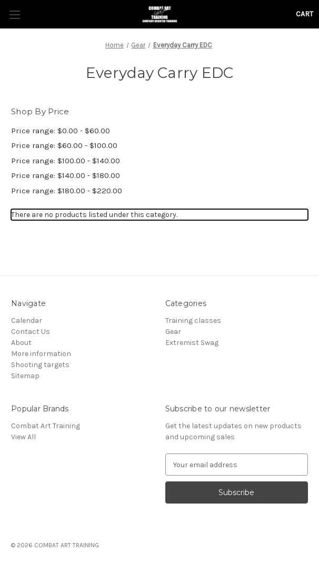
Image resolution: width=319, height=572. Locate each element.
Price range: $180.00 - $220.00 (66, 190)
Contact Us (30, 331)
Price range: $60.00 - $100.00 (64, 145)
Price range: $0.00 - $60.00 (60, 130)
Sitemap (25, 375)
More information (41, 353)
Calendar (26, 320)
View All (23, 436)
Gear (173, 331)
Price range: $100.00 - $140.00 (65, 160)
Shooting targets (40, 364)
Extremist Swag (191, 342)
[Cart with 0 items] (304, 14)
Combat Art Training (45, 425)
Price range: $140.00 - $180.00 (65, 175)
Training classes (193, 320)
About (21, 342)
